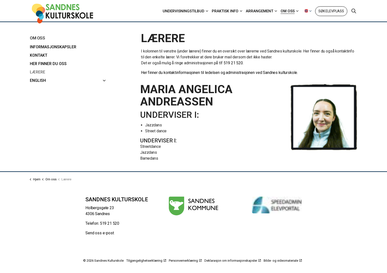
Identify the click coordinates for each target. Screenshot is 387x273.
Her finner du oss (48, 63)
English (38, 80)
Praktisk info (225, 11)
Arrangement (259, 11)
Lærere (37, 72)
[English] (104, 81)
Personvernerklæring (185, 260)
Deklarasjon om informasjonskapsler (232, 260)
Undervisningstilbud (183, 11)
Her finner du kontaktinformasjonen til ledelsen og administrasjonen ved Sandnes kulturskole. (219, 72)
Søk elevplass (331, 11)
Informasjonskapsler (53, 47)
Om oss (288, 11)
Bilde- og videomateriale (283, 260)
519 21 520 (233, 63)
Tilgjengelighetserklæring (146, 260)
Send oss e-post (99, 233)
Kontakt (38, 55)
